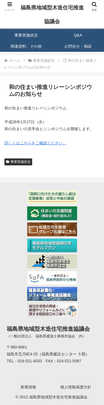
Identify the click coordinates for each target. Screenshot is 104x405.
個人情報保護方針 (75, 387)
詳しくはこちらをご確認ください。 (35, 143)
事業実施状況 (18, 162)
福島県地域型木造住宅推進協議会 (52, 14)
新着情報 (28, 387)
